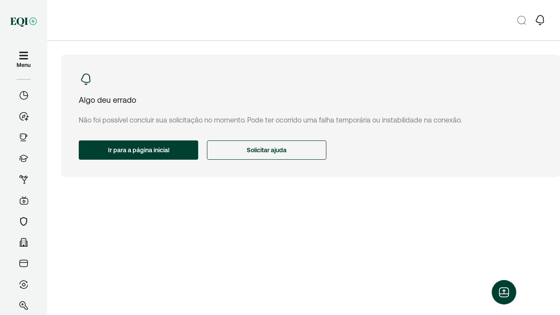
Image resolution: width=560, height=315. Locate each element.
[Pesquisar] (521, 20)
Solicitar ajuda (267, 150)
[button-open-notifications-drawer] (540, 20)
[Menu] (24, 60)
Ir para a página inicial (138, 150)
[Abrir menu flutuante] (504, 292)
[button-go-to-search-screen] (521, 20)
